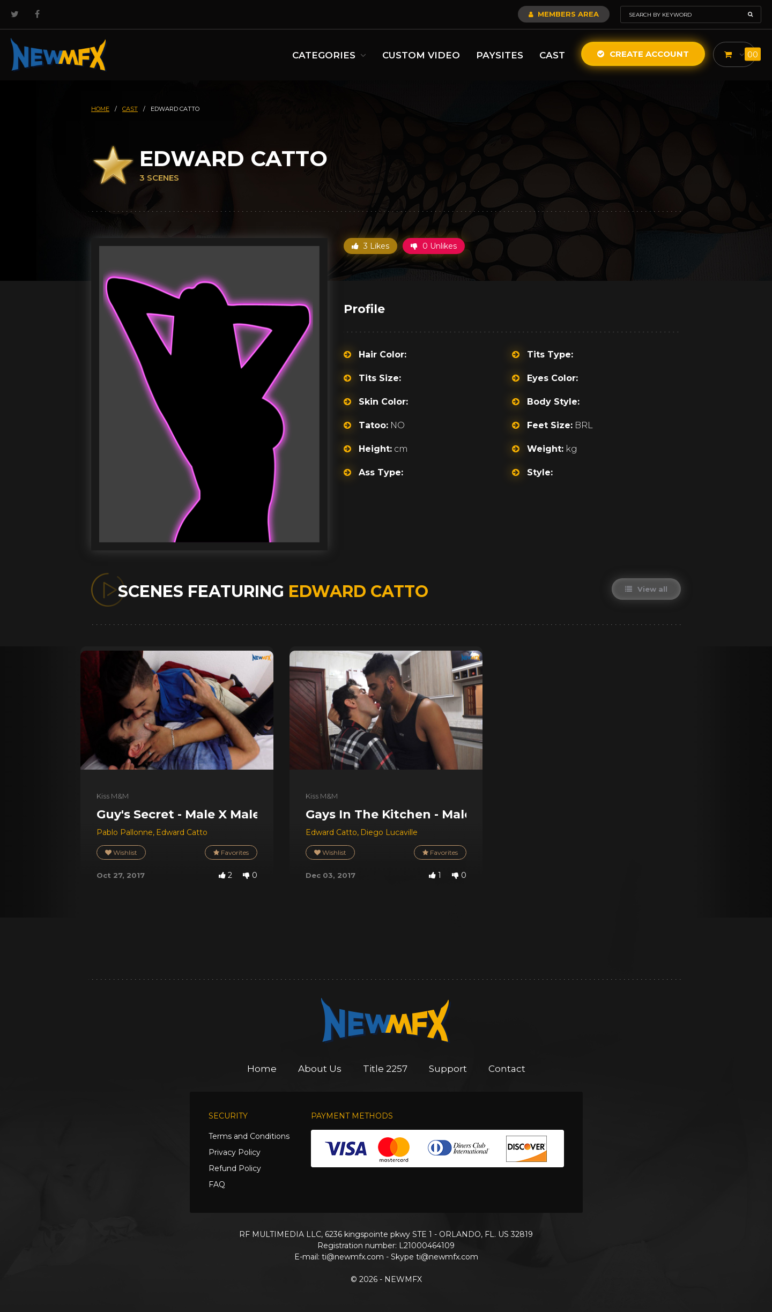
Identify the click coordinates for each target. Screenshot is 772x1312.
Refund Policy (235, 1168)
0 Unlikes (434, 246)
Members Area (564, 14)
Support (448, 1068)
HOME (100, 109)
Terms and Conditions (249, 1136)
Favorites (231, 852)
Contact (506, 1068)
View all (646, 589)
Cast (552, 55)
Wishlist (121, 852)
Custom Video (421, 55)
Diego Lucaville (389, 832)
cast (130, 109)
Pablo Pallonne (124, 832)
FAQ (217, 1184)
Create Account (643, 54)
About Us (320, 1068)
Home (262, 1068)
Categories (329, 55)
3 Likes (370, 246)
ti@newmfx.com (353, 1257)
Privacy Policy (235, 1152)
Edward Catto (181, 832)
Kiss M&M (112, 796)
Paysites (499, 55)
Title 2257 (385, 1068)
